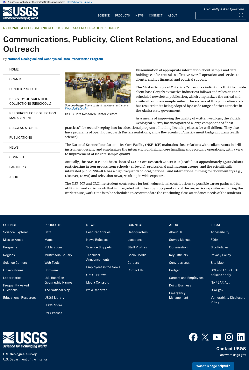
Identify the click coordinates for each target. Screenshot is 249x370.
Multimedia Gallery (58, 255)
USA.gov (217, 290)
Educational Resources (19, 297)
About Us (175, 232)
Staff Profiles (137, 247)
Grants (15, 79)
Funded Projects (24, 89)
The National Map (57, 290)
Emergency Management (178, 295)
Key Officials (178, 255)
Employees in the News (103, 267)
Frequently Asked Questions (224, 9)
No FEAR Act (220, 282)
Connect (155, 15)
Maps (49, 240)
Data (48, 232)
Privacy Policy (221, 255)
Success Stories (24, 128)
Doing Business (180, 285)
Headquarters (138, 232)
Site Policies (220, 247)
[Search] (242, 15)
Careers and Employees (186, 278)
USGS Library (54, 297)
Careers (133, 263)
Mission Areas (13, 240)
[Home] (20, 19)
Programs (10, 247)
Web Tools (52, 263)
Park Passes (53, 313)
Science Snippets (99, 247)
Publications (20, 137)
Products (122, 15)
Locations (135, 240)
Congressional (179, 263)
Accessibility (220, 232)
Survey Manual (180, 240)
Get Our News (96, 275)
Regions (9, 255)
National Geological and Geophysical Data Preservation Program (61, 28)
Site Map (217, 263)
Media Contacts (97, 282)
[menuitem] (103, 13)
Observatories (13, 270)
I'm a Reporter (96, 290)
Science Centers (15, 263)
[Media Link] (98, 88)
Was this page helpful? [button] (213, 366)
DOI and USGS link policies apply (224, 272)
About (172, 15)
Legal (216, 225)
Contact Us (136, 270)
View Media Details (76, 108)
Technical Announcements (98, 257)
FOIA (214, 240)
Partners (17, 167)
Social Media (137, 255)
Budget (174, 270)
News (139, 15)
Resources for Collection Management (32, 115)
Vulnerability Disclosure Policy (228, 300)
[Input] (220, 15)
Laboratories (12, 278)
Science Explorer (15, 232)
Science (104, 15)
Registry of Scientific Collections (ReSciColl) (30, 101)
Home (14, 69)
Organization (178, 247)
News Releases (97, 240)
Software (51, 270)
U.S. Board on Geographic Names (58, 280)
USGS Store (53, 305)
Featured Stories (98, 232)
